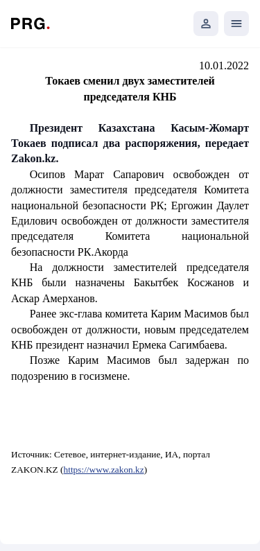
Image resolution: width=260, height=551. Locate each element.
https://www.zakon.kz (104, 469)
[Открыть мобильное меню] (236, 23)
